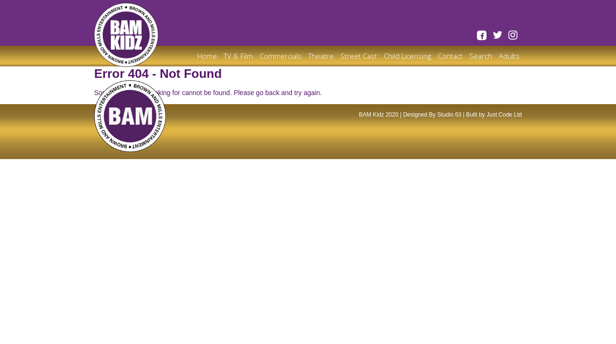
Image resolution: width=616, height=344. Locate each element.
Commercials (280, 56)
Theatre (321, 56)
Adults (509, 56)
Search (480, 56)
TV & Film (238, 56)
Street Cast (358, 56)
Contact (450, 56)
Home (207, 56)
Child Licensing (407, 56)
